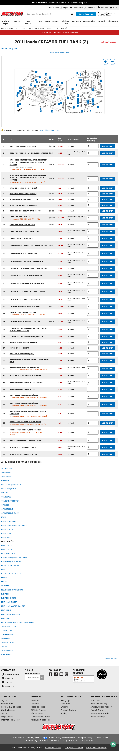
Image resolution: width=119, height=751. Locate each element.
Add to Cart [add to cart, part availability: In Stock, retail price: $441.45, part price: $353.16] (108, 165)
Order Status (7, 703)
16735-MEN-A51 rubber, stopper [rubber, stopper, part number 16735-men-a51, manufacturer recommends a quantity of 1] (23, 454)
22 (36, 80)
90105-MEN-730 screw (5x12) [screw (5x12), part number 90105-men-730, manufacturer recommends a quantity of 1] (22, 354)
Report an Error (111, 659)
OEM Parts (13, 28)
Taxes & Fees (102, 737)
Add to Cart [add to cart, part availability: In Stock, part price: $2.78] (108, 205)
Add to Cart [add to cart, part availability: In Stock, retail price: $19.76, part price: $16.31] (108, 225)
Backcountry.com (53, 747)
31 (36, 82)
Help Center (7, 716)
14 (77, 95)
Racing (64, 713)
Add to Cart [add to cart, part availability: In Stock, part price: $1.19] (108, 396)
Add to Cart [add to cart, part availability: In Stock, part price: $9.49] (108, 454)
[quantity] (93, 146)
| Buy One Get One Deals (59, 32)
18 (72, 89)
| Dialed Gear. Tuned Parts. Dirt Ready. (59, 2)
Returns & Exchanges (11, 707)
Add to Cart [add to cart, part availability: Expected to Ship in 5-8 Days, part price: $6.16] (108, 369)
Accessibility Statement (37, 740)
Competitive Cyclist (74, 747)
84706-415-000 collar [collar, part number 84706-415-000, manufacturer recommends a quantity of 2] (19, 348)
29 (77, 98)
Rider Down (96, 700)
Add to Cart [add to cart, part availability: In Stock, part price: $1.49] (108, 432)
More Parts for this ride (59, 53)
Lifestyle (64, 707)
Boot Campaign (98, 716)
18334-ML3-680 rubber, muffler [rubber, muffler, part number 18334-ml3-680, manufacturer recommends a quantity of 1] (23, 342)
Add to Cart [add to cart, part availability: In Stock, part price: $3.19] (108, 360)
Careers (35, 703)
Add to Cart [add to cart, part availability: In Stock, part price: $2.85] (108, 389)
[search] (71, 14)
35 (18, 105)
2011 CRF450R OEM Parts (43, 28)
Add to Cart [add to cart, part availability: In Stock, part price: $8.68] (108, 268)
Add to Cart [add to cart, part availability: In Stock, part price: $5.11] (108, 342)
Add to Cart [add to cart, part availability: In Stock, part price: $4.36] (108, 330)
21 (40, 76)
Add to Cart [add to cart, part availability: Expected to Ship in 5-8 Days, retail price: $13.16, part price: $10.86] (108, 245)
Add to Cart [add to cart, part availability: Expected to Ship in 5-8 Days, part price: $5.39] (108, 283)
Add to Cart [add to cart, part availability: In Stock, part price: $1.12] (108, 188)
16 (50, 77)
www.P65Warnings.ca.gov (50, 130)
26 (18, 93)
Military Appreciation (100, 713)
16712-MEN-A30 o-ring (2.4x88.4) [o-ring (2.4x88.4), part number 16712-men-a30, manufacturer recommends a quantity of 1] (24, 199)
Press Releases (38, 707)
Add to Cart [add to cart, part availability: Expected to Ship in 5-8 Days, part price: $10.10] (108, 300)
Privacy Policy (33, 737)
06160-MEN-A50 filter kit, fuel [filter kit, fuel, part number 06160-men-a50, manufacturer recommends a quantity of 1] (23, 146)
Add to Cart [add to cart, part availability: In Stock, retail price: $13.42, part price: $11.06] (108, 199)
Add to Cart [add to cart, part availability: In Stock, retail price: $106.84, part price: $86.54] (108, 146)
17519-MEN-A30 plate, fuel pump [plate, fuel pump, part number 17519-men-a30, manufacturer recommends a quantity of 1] (23, 253)
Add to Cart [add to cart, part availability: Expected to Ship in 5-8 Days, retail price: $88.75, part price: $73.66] (108, 321)
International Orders (10, 719)
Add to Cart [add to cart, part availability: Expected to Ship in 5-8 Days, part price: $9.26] (108, 291)
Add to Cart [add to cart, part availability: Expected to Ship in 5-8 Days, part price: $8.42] (108, 275)
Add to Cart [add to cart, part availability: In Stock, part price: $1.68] (108, 440)
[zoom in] (105, 62)
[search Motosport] (49, 14)
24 (58, 103)
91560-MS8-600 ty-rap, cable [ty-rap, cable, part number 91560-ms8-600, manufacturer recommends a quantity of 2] (22, 389)
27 (20, 103)
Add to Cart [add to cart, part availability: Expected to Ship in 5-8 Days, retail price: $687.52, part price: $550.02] (108, 218)
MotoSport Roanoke (40, 719)
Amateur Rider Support (101, 707)
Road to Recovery (99, 703)
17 (68, 98)
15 (36, 72)
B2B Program (37, 713)
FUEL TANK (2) (61, 28)
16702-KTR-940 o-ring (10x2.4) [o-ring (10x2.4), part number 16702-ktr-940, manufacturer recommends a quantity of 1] (23, 447)
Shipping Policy (85, 737)
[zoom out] (112, 62)
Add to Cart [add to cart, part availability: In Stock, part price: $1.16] (108, 423)
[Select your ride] (86, 14)
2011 (29, 28)
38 (80, 79)
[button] (102, 7)
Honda (22, 28)
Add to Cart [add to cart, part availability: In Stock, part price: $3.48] (108, 375)
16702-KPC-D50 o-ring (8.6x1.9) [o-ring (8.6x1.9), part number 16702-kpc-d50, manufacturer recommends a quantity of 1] (23, 188)
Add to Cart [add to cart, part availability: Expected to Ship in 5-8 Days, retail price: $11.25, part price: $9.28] (108, 153)
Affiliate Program (39, 710)
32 (56, 88)
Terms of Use (17, 737)
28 (45, 82)
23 (52, 111)
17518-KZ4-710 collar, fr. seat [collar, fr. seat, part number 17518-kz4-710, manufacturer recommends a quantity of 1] (23, 239)
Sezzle (4, 713)
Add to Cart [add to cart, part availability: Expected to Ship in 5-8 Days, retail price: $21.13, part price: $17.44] (108, 253)
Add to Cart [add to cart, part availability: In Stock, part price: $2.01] (108, 354)
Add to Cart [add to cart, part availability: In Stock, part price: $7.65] (108, 238)
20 (92, 103)
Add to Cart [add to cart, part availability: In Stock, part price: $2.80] (108, 348)
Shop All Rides (87, 740)
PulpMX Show (97, 710)
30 (78, 101)
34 (78, 102)
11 (17, 95)
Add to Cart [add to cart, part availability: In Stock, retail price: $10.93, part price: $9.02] (108, 211)
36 (78, 106)
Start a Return (8, 710)
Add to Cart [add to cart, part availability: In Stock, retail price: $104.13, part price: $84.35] (108, 306)
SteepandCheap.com (96, 747)
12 (34, 85)
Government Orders (40, 716)
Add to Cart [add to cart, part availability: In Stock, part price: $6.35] (108, 313)
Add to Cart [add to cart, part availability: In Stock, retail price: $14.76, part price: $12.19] (108, 194)
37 (20, 87)
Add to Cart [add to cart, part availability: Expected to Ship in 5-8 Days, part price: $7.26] (108, 261)
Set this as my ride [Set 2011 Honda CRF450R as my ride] (9, 48)
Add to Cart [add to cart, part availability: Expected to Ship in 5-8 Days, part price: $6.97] (108, 447)
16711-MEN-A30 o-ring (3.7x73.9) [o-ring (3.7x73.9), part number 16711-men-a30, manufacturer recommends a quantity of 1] (23, 194)
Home (3, 28)
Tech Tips (65, 703)
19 (97, 106)
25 (60, 103)
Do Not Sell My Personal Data (61, 738)
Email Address (32, 673)
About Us (35, 700)
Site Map (55, 740)
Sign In (4, 700)
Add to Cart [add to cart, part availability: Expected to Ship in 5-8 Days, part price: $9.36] (108, 232)
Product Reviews (68, 710)
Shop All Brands (70, 740)
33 (46, 74)
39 (92, 89)
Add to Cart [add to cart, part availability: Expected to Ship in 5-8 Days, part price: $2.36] (108, 382)
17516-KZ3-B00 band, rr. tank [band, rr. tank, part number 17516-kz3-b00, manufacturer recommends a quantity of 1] (22, 225)
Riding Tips (66, 700)
